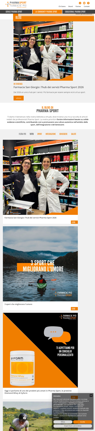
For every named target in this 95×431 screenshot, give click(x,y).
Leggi (9, 77)
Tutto (32, 131)
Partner (78, 6)
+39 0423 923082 (13, 411)
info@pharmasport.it (17, 413)
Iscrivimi (55, 359)
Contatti (87, 6)
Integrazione (51, 131)
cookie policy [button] (80, 404)
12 (61, 312)
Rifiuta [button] (63, 422)
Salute (73, 131)
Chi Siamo (62, 6)
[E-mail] (70, 345)
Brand (70, 6)
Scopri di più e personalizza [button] (72, 426)
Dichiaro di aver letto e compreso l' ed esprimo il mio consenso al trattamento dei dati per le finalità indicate (71, 352)
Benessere (63, 131)
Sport (39, 131)
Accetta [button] (82, 422)
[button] (91, 395)
